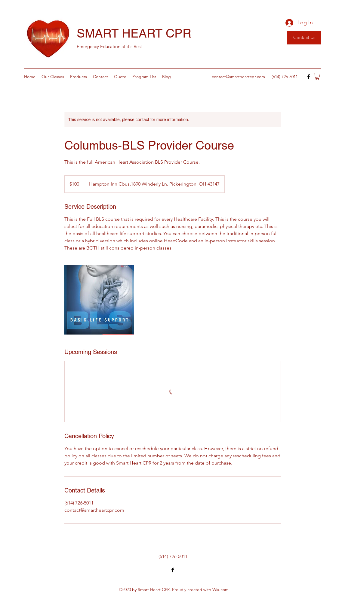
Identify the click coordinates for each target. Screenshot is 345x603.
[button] (317, 77)
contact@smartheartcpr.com (238, 76)
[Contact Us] (304, 37)
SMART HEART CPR (134, 33)
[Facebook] (309, 77)
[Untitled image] (99, 300)
